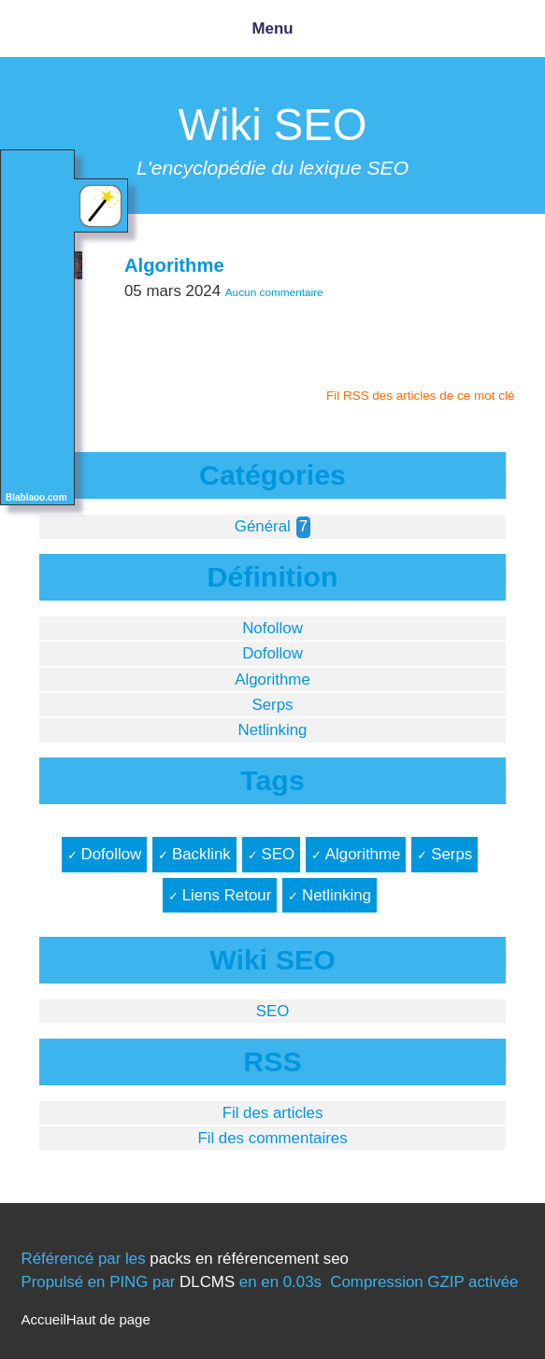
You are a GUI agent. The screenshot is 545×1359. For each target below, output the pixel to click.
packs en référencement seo (249, 1258)
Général (263, 526)
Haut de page (108, 1319)
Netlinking (272, 730)
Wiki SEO (273, 124)
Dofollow (272, 653)
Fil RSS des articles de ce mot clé (420, 396)
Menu (272, 28)
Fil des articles (272, 1113)
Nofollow (272, 628)
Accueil (43, 1319)
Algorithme (174, 265)
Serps (272, 705)
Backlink (201, 854)
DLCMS (207, 1282)
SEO (277, 854)
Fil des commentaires (272, 1138)
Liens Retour (227, 895)
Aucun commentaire (274, 292)
